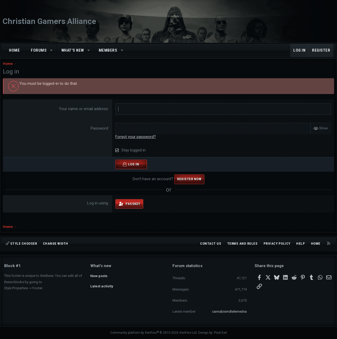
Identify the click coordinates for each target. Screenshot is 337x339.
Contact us (210, 243)
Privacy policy (277, 243)
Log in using (98, 208)
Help (300, 243)
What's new (72, 50)
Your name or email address (84, 114)
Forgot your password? (136, 141)
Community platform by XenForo (153, 333)
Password (99, 133)
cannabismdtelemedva (229, 311)
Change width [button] (55, 243)
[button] (51, 50)
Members (108, 50)
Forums (39, 50)
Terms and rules (242, 243)
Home (14, 50)
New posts (98, 275)
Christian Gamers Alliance (49, 21)
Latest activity (101, 285)
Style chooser (21, 243)
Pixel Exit (220, 333)
